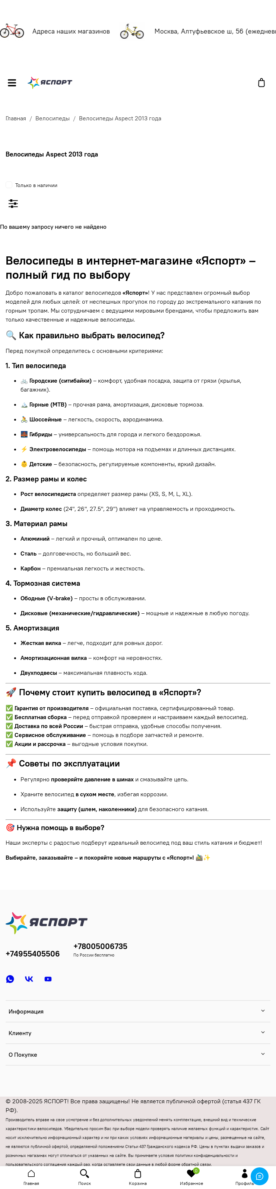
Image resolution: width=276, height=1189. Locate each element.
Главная (16, 118)
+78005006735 (100, 946)
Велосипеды (52, 118)
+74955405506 (33, 954)
